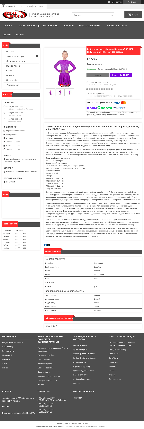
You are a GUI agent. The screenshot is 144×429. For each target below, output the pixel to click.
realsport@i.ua (12, 134)
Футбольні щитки (80, 350)
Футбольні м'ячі (79, 362)
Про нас (10, 51)
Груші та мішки (44, 359)
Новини (10, 75)
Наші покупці (7, 347)
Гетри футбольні (80, 345)
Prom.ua (85, 424)
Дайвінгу (112, 366)
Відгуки (7, 35)
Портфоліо (11, 80)
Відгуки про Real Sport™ (12, 342)
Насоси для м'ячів (80, 375)
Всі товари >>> (115, 379)
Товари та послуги (27, 26)
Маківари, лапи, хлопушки (49, 376)
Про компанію (50, 26)
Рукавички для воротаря (83, 371)
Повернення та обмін (117, 26)
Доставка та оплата (15, 61)
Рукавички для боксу (46, 355)
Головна (7, 26)
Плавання (113, 371)
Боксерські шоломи (46, 368)
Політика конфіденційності (97, 426)
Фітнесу (112, 375)
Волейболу (113, 358)
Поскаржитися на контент (76, 426)
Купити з (120, 75)
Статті (9, 70)
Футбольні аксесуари (82, 379)
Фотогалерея (12, 85)
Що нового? (7, 355)
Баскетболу (113, 354)
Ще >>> (41, 385)
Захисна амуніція (45, 364)
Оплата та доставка (89, 26)
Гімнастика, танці (65, 166)
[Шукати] (111, 15)
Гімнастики (113, 362)
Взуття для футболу (81, 366)
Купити (98, 75)
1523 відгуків (117, 2)
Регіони (20, 35)
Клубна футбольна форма (84, 358)
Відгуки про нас (13, 66)
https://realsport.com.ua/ (16, 131)
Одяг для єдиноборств (47, 380)
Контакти (69, 26)
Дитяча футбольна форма (84, 354)
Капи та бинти (44, 372)
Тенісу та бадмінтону (117, 350)
